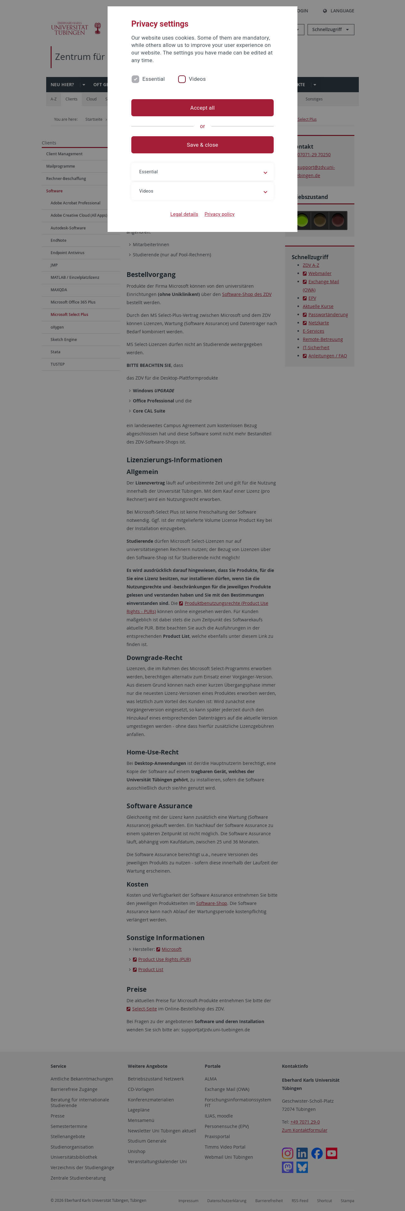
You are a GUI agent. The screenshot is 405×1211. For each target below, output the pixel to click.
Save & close (202, 145)
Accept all (202, 108)
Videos (197, 79)
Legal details (184, 214)
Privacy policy (219, 214)
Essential (153, 79)
